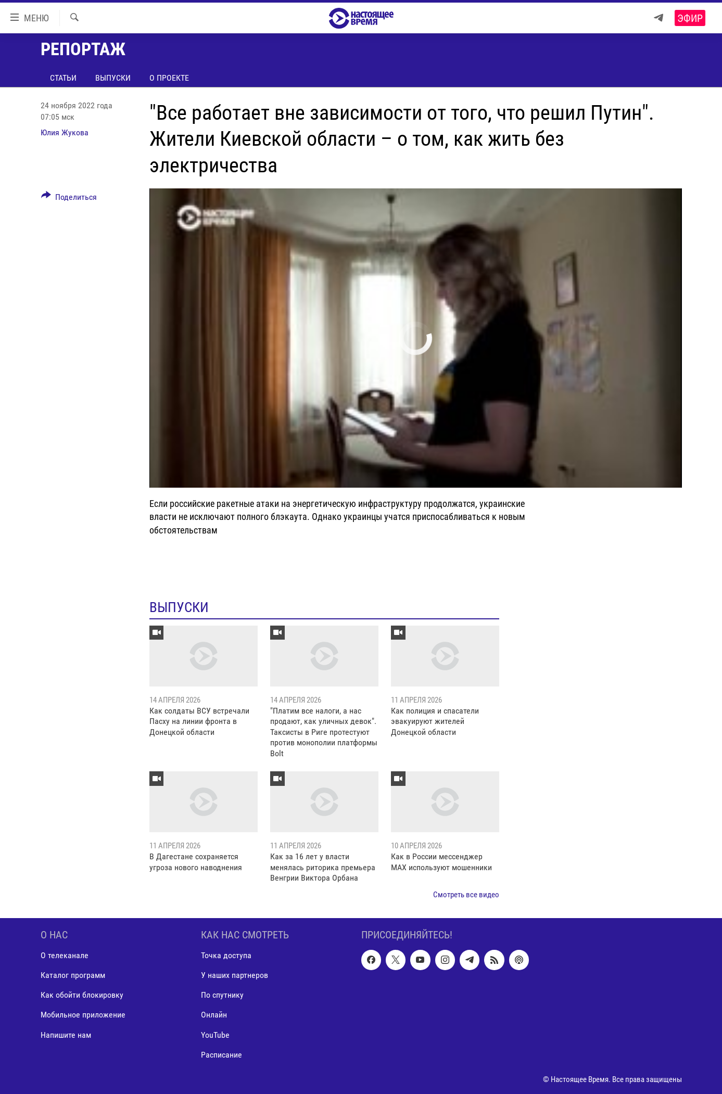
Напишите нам (66, 1034)
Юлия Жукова (64, 132)
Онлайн (214, 1015)
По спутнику (222, 995)
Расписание (221, 1054)
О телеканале (64, 955)
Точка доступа (226, 955)
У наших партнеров (234, 975)
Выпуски (113, 78)
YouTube (215, 1034)
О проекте (169, 78)
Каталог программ (73, 975)
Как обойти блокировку (82, 995)
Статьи (63, 78)
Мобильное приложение (83, 1015)
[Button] (69, 198)
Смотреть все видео (466, 894)
